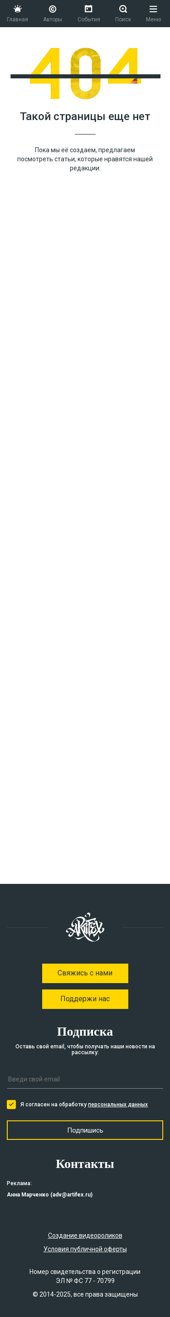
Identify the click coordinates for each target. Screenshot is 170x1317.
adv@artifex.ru (72, 1195)
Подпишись (85, 1130)
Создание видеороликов (85, 1235)
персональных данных (118, 1104)
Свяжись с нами (85, 973)
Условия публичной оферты (85, 1249)
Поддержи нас (85, 998)
